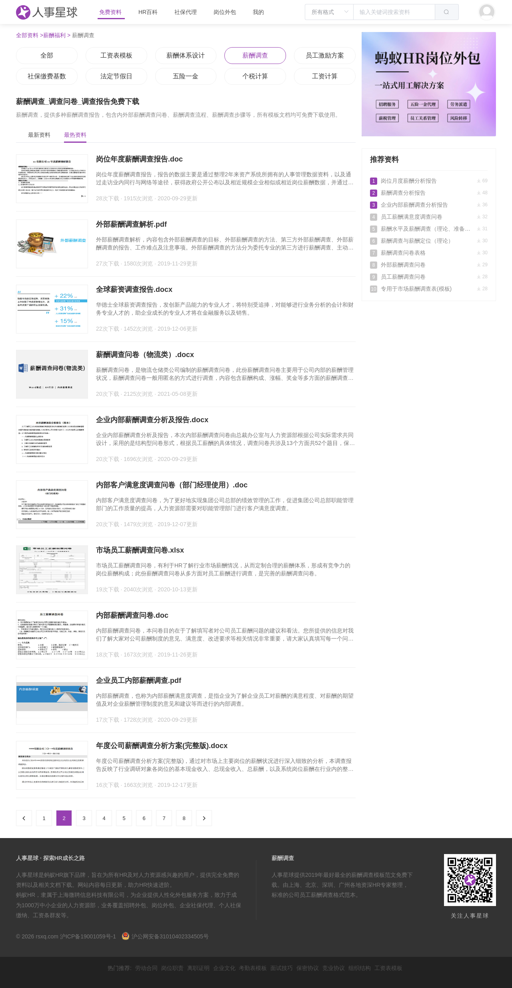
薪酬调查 (255, 55)
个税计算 (255, 76)
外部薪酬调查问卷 (429, 265)
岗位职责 (172, 968)
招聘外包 (135, 905)
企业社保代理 (196, 905)
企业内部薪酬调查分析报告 (429, 205)
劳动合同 (146, 968)
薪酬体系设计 (185, 55)
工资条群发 (47, 915)
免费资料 (111, 12)
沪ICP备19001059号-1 (88, 936)
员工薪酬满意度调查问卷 (429, 217)
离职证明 (198, 968)
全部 (46, 55)
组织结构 (359, 968)
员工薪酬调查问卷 (429, 277)
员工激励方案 (325, 55)
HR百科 (148, 12)
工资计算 (325, 76)
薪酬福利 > (56, 35)
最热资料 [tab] (75, 135)
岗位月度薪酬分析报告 (429, 181)
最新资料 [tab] (39, 135)
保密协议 (307, 968)
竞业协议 (333, 968)
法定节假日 (116, 76)
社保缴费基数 (47, 76)
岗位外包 (225, 12)
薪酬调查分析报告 (429, 193)
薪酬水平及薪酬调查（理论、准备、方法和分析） (429, 229)
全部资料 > (29, 35)
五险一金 (185, 76)
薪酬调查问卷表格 (429, 253)
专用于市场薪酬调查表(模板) (429, 289)
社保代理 (185, 12)
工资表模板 (116, 55)
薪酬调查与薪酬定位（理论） (429, 241)
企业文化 (224, 968)
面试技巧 (281, 968)
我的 (258, 12)
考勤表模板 (253, 968)
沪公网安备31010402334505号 (165, 936)
